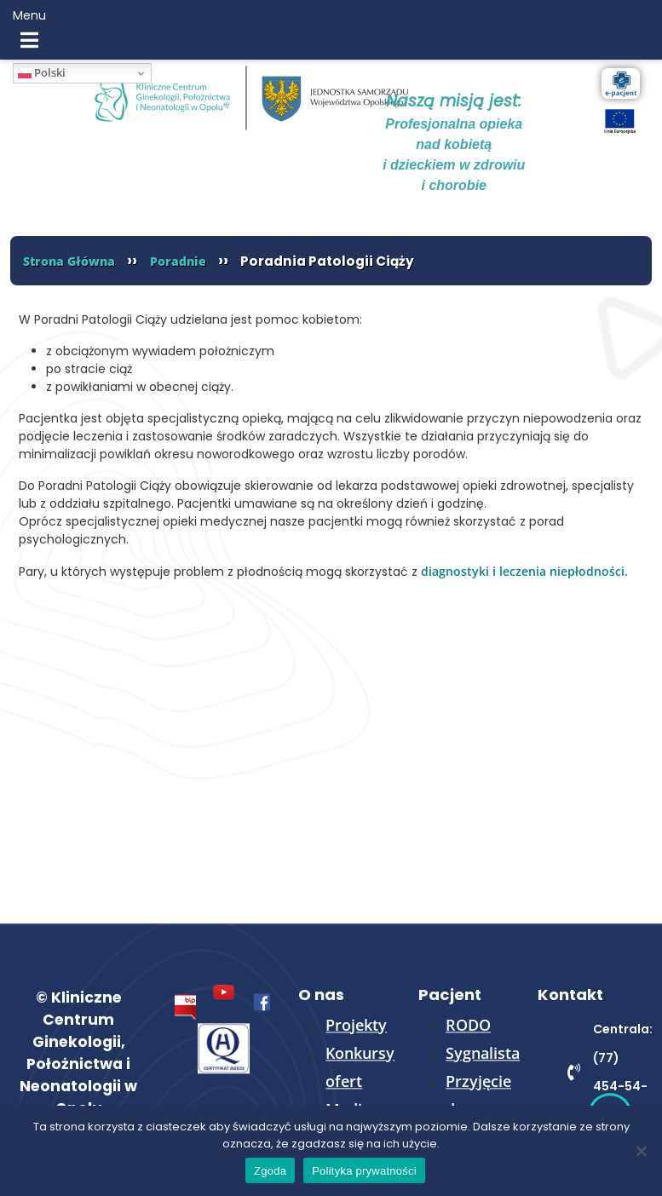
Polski (42, 72)
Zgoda (270, 1170)
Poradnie (178, 261)
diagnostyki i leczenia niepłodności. (524, 571)
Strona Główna (69, 261)
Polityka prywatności (364, 1170)
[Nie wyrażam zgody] (640, 1150)
